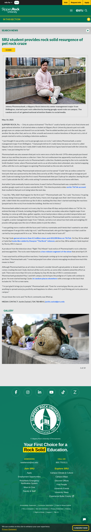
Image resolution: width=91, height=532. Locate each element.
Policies (68, 509)
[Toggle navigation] (71, 10)
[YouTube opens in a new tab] (51, 392)
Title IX (56, 512)
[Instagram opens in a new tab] (28, 392)
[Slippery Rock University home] (45, 419)
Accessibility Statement (28, 505)
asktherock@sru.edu (29, 462)
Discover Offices (62, 481)
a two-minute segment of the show (56, 251)
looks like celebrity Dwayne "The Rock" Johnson (33, 241)
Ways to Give (29, 487)
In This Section (46, 19)
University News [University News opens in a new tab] (62, 492)
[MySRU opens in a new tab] (79, 10)
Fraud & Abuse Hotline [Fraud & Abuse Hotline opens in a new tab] (63, 505)
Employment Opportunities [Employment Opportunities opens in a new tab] (29, 477)
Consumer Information (45, 505)
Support (49, 512)
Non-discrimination (42, 509)
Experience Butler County (61, 496)
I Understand (81, 528)
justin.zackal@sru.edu (55, 301)
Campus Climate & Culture (61, 473)
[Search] (85, 10)
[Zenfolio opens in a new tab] (75, 392)
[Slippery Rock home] (10, 10)
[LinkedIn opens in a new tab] (39, 392)
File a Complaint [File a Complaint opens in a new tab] (28, 509)
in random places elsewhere (45, 278)
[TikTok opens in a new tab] (63, 392)
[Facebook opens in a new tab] (16, 392)
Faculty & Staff (29, 491)
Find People (62, 485)
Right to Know (39, 512)
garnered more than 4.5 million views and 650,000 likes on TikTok (42, 238)
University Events (61, 488)
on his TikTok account (76, 187)
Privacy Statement (9, 529)
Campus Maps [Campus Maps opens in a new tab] (62, 477)
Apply (29, 473)
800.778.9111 (62, 462)
